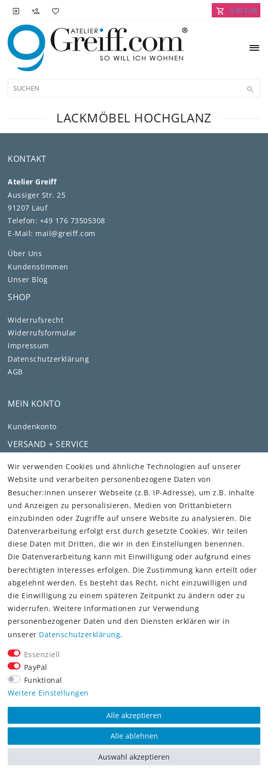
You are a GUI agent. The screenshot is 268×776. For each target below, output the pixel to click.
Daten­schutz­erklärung (48, 359)
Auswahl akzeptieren (134, 757)
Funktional (43, 680)
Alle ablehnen (134, 736)
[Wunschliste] (53, 10)
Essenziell (42, 654)
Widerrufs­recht (35, 320)
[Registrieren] (35, 10)
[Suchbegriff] (134, 88)
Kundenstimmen (38, 266)
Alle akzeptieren (134, 715)
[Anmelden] (16, 10)
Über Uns (25, 253)
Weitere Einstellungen (48, 693)
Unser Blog (28, 279)
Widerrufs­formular (42, 333)
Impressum (28, 345)
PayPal (36, 667)
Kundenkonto (32, 426)
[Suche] (250, 89)
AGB (15, 371)
